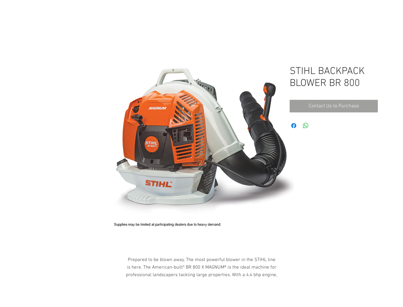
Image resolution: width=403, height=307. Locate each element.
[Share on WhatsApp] (305, 125)
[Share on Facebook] (294, 125)
